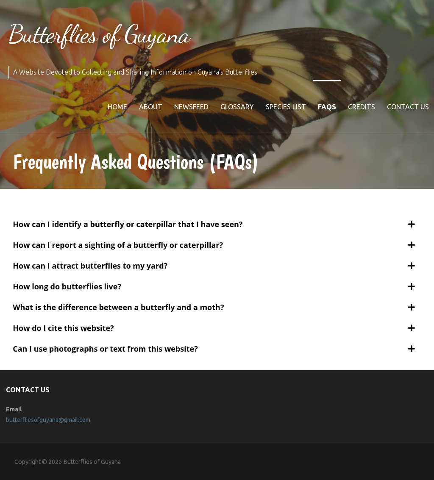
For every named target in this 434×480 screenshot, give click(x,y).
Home (117, 107)
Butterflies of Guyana (98, 34)
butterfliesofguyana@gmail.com (48, 419)
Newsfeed (191, 107)
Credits (361, 107)
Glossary (237, 107)
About (150, 107)
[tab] (213, 224)
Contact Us (408, 107)
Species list (286, 107)
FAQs (327, 107)
